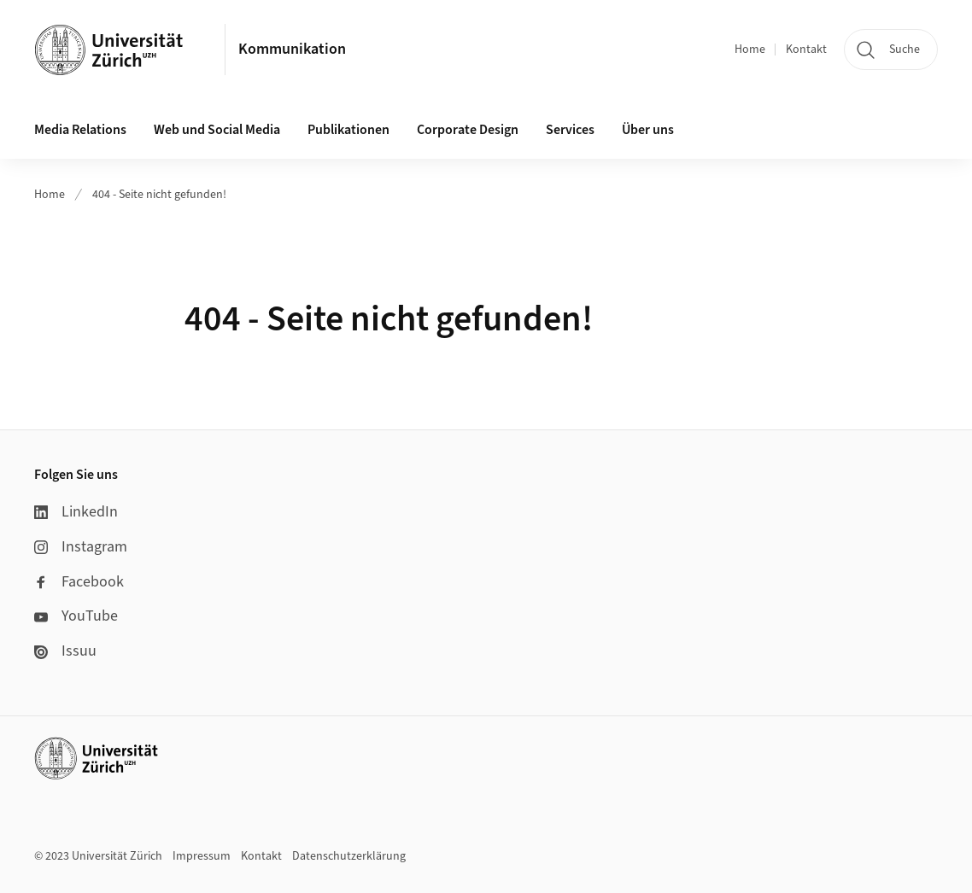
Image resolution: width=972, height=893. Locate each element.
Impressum (202, 856)
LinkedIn (76, 511)
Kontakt (806, 49)
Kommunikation (292, 49)
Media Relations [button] (80, 129)
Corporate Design (467, 129)
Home (750, 49)
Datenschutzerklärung (349, 856)
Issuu (65, 651)
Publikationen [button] (348, 129)
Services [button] (570, 129)
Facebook (79, 581)
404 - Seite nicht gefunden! (159, 194)
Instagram (80, 546)
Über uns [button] (648, 129)
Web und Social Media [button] (217, 129)
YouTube (76, 616)
